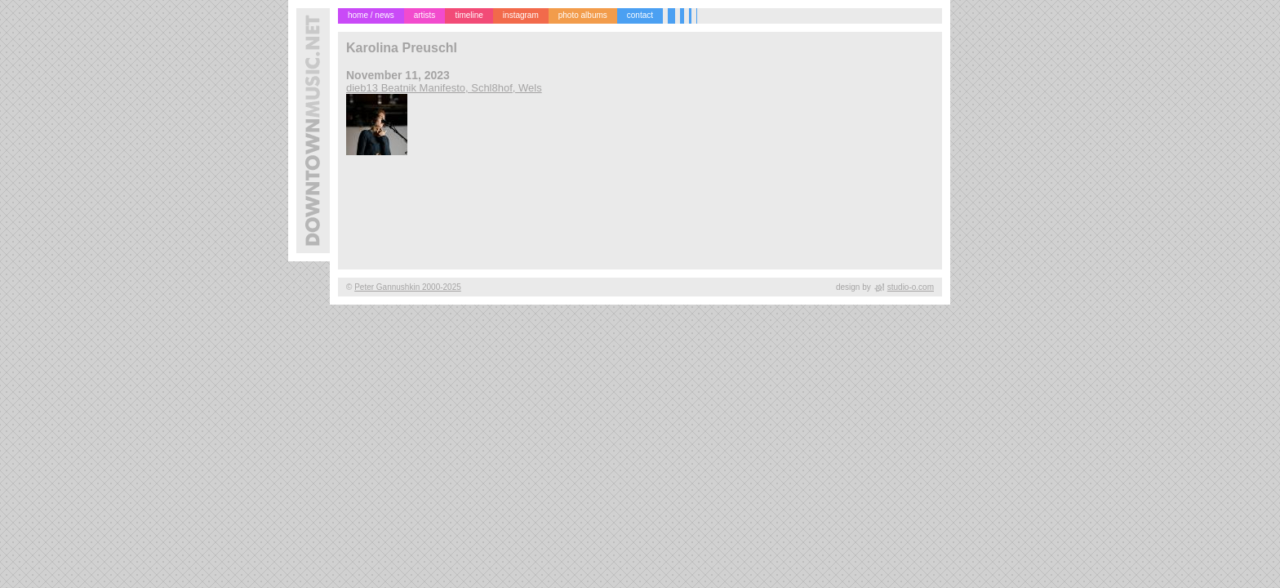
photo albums (582, 15)
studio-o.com (910, 287)
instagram (521, 15)
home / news (371, 15)
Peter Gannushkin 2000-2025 (407, 287)
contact (640, 15)
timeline (468, 15)
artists (425, 15)
